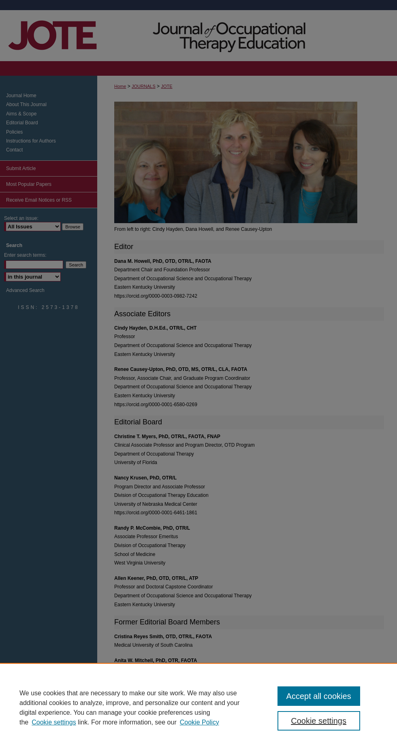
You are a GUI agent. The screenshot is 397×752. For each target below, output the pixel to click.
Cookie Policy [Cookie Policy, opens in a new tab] (199, 722)
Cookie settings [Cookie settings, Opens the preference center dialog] (318, 720)
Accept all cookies (318, 696)
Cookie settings (54, 722)
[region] (198, 707)
